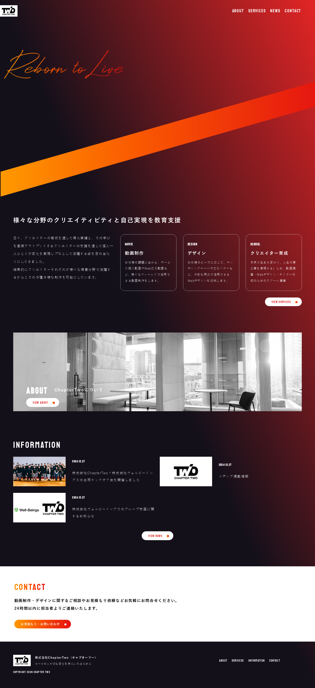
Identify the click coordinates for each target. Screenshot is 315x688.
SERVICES (257, 11)
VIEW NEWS (155, 536)
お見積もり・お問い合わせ (40, 624)
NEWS (275, 11)
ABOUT (238, 11)
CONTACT (293, 11)
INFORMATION (256, 660)
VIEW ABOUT (40, 403)
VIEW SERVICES (281, 302)
